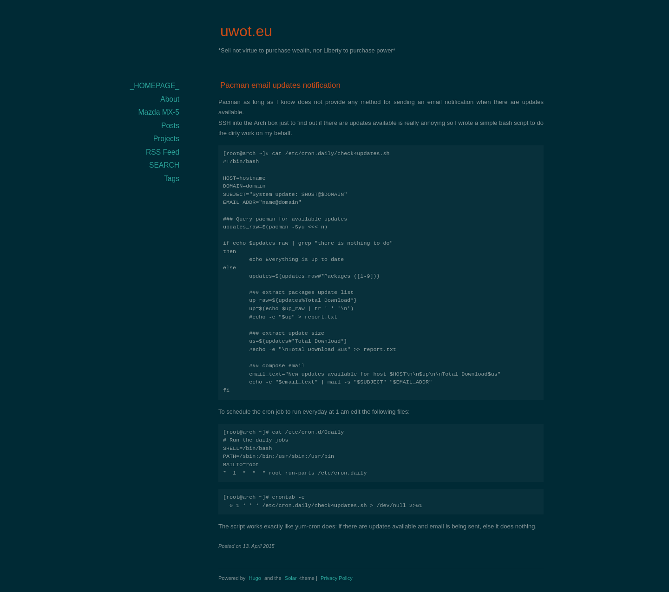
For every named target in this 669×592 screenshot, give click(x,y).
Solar (291, 578)
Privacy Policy (337, 578)
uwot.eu (246, 31)
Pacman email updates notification (280, 85)
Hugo (255, 578)
